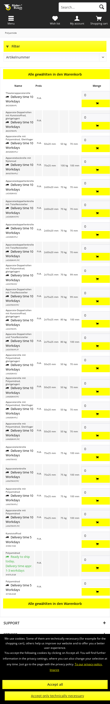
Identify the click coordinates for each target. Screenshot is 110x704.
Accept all (55, 684)
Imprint (54, 670)
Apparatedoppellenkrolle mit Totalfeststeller (20, 203)
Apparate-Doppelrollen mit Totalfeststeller (18, 291)
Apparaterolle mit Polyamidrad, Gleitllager (19, 138)
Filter (13, 46)
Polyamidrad (13, 553)
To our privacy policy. (88, 664)
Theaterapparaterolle (18, 93)
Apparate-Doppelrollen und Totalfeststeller (18, 336)
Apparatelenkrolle (16, 446)
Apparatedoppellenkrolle (20, 181)
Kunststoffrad (13, 533)
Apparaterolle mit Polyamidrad (16, 490)
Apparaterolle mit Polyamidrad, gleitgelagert (16, 358)
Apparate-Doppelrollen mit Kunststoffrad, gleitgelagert (18, 115)
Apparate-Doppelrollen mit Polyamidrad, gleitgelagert (18, 268)
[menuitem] (99, 20)
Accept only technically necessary (57, 696)
